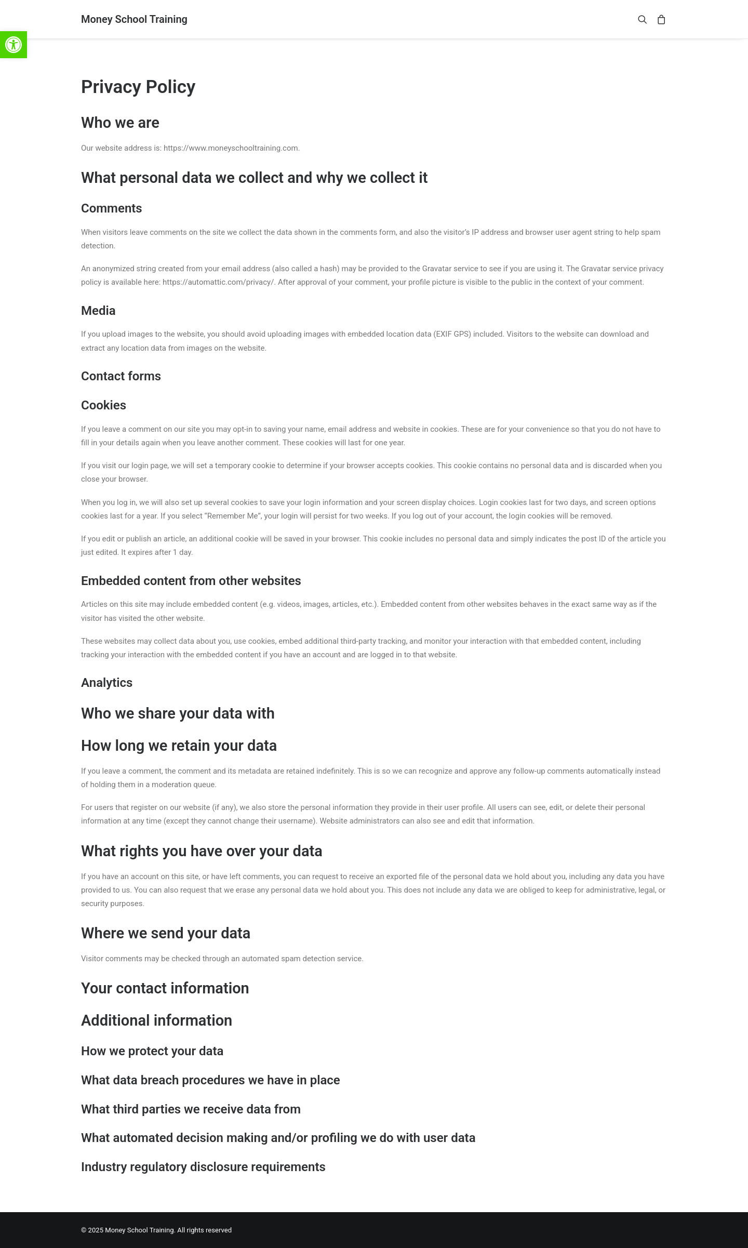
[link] (13, 44)
